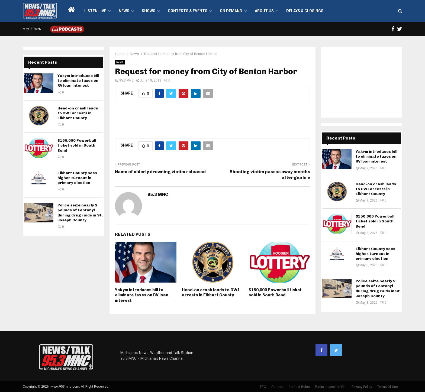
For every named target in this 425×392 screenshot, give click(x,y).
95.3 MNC (126, 80)
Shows (148, 11)
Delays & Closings (304, 11)
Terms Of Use (387, 387)
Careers (277, 387)
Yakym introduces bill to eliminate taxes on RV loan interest (141, 295)
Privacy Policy (362, 387)
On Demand (231, 11)
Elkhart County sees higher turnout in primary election (77, 178)
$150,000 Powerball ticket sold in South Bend (275, 292)
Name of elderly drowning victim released (160, 171)
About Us (264, 11)
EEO (263, 387)
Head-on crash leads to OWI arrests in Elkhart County (210, 292)
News (124, 11)
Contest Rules (299, 387)
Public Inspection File (330, 387)
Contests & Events (187, 11)
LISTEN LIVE (95, 11)
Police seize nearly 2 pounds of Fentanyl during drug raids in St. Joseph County (80, 212)
